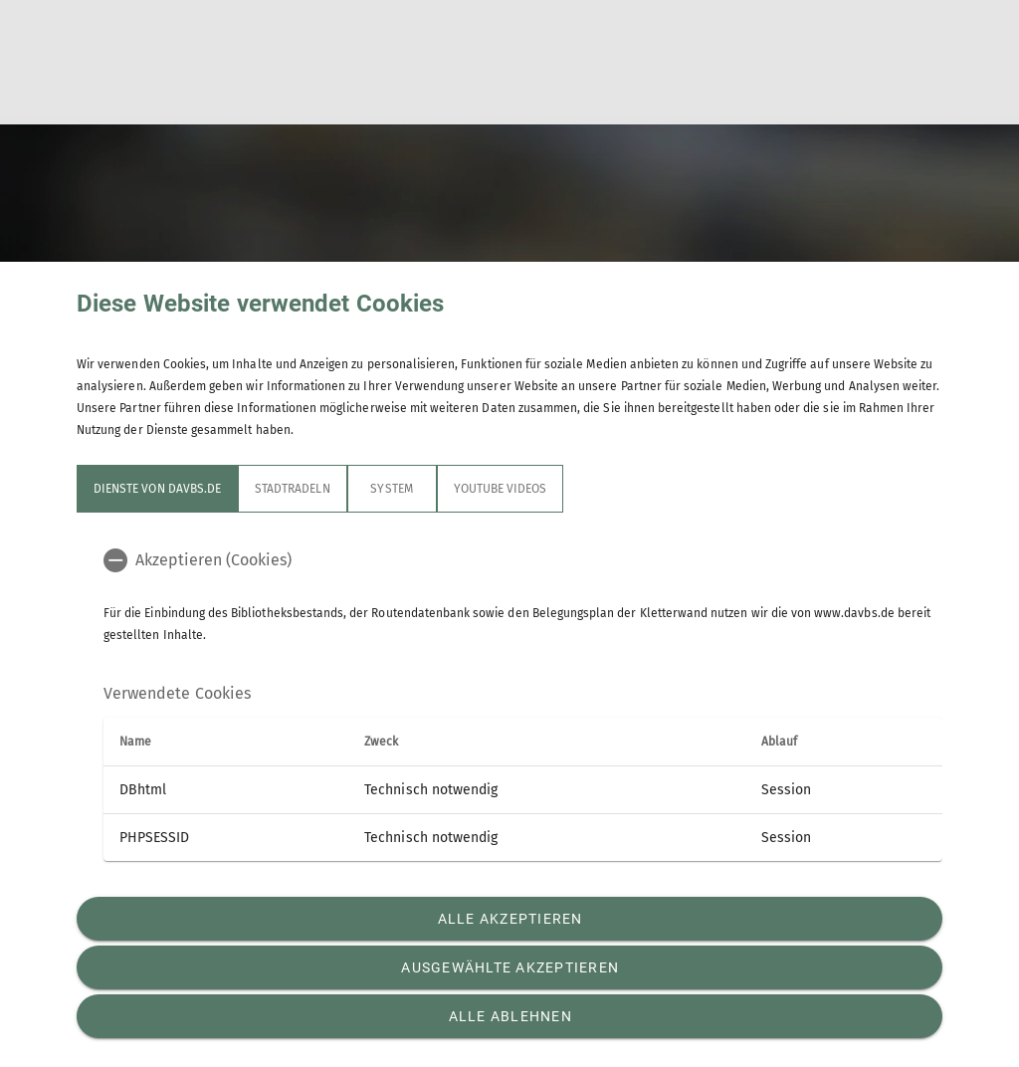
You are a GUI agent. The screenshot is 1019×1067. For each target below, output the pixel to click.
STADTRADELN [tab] (292, 489)
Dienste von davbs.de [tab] (157, 489)
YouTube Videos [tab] (500, 489)
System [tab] (391, 489)
